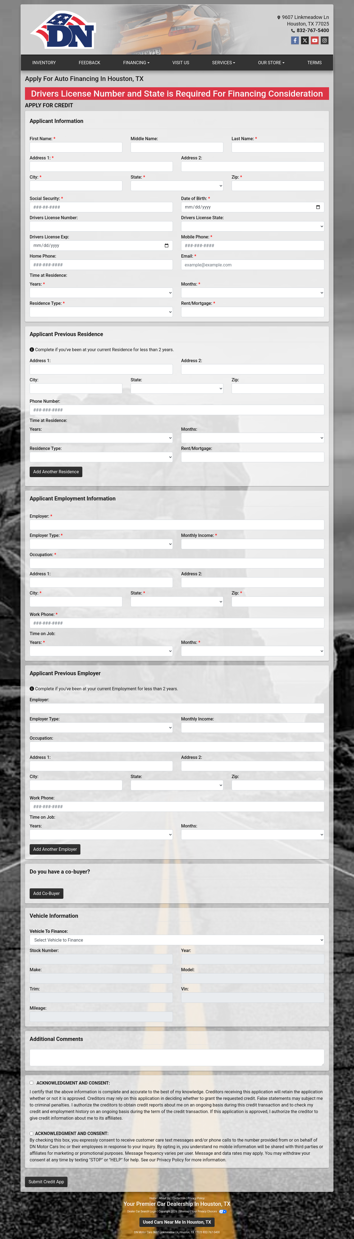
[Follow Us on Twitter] (305, 40)
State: (136, 177)
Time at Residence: (48, 275)
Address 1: (40, 157)
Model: (188, 969)
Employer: (39, 516)
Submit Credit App (46, 1181)
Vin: (185, 989)
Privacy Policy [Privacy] (196, 1198)
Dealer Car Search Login (142, 1211)
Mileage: (38, 1008)
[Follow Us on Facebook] (295, 40)
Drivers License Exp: (49, 237)
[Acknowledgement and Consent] (31, 1083)
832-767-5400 (313, 30)
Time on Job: (42, 633)
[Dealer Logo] (63, 29)
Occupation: (41, 554)
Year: (186, 950)
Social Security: (45, 198)
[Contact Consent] (31, 1133)
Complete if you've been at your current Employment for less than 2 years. (104, 688)
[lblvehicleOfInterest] (177, 940)
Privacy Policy (170, 1159)
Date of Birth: (194, 198)
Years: (36, 284)
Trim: (35, 989)
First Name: (41, 138)
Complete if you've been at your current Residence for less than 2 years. (102, 349)
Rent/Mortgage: (196, 303)
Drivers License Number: (54, 217)
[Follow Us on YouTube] (315, 40)
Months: (189, 284)
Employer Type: (45, 535)
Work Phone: (42, 614)
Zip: (235, 177)
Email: (187, 256)
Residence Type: (46, 303)
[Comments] (177, 1057)
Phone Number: (45, 401)
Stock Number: (44, 950)
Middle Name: (144, 138)
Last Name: (243, 138)
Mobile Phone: (195, 237)
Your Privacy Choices (209, 1211)
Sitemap (184, 1211)
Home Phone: (43, 256)
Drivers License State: (202, 217)
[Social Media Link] (324, 40)
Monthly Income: (197, 535)
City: (34, 177)
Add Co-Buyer (46, 893)
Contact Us (179, 1198)
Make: (36, 969)
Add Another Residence (56, 471)
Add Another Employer (55, 849)
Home (153, 1198)
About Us (164, 1198)
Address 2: (191, 157)
